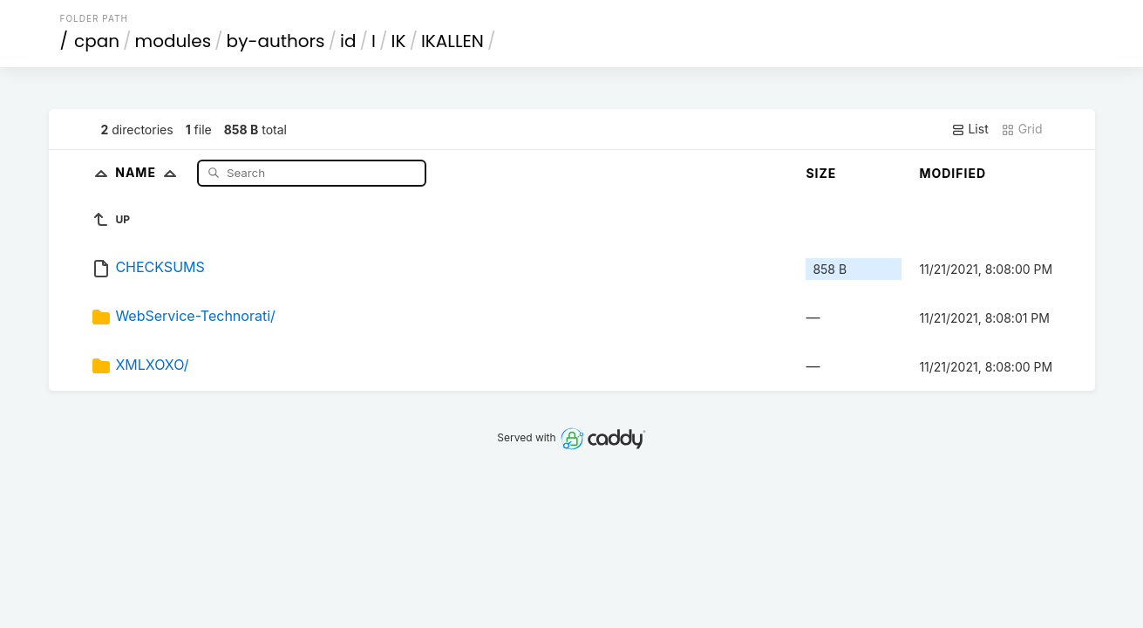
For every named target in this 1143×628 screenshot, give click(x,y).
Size (821, 173)
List (970, 129)
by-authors (276, 41)
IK (398, 41)
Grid (1022, 129)
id (348, 41)
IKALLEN (452, 41)
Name (149, 172)
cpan (96, 41)
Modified (952, 173)
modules (173, 41)
